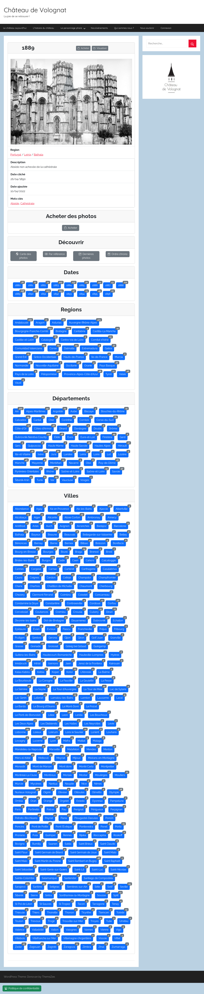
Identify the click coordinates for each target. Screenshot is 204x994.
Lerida (80, 714)
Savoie (117, 471)
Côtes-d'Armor (44, 428)
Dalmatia (70, 347)
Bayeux (36, 534)
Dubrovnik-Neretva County (32, 436)
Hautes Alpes (104, 445)
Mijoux (78, 757)
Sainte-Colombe (25, 877)
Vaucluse (68, 479)
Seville (125, 886)
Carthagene (89, 568)
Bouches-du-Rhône (114, 410)
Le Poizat (92, 705)
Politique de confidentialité (22, 988)
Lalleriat (39, 697)
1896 (109, 293)
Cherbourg (106, 585)
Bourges (49, 551)
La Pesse (107, 680)
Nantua (54, 783)
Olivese (63, 791)
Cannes (20, 568)
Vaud (19, 382)
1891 (44, 293)
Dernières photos (86, 256)
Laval (120, 697)
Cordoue (96, 602)
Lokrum (54, 731)
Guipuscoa (35, 445)
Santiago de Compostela (99, 877)
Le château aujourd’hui (14, 28)
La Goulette (88, 680)
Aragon (41, 322)
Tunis (41, 479)
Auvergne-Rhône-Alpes (84, 322)
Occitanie (72, 365)
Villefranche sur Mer (45, 937)
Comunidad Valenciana (29, 347)
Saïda (69, 843)
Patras (51, 808)
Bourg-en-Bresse (26, 551)
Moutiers (121, 774)
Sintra (49, 894)
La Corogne (47, 680)
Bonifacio (119, 542)
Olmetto (98, 791)
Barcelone (121, 525)
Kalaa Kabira (23, 671)
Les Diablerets (50, 723)
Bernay (39, 542)
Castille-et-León (25, 339)
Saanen (53, 843)
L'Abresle (86, 671)
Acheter (83, 48)
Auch (50, 525)
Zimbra (88, 946)
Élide (58, 436)
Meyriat (61, 757)
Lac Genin (22, 697)
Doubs (99, 428)
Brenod (95, 551)
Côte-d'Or (22, 428)
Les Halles (72, 723)
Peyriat (50, 817)
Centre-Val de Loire (73, 339)
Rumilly (37, 843)
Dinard (64, 428)
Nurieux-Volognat (26, 791)
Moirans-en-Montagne (102, 757)
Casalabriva (111, 568)
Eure (71, 436)
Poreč (105, 826)
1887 (109, 284)
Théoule (21, 912)
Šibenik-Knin (23, 479)
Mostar (84, 774)
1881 (31, 284)
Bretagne (62, 330)
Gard (123, 436)
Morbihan (56, 462)
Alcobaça (21, 516)
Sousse (102, 894)
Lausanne (104, 697)
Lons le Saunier (75, 731)
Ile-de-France (100, 356)
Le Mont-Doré (71, 705)
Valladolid (39, 929)
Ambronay (94, 516)
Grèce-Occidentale (46, 356)
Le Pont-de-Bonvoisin (29, 714)
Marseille (55, 748)
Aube (74, 410)
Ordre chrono (117, 254)
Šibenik (20, 894)
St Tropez (65, 903)
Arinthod (21, 525)
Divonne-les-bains (26, 620)
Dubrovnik (100, 620)
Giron (82, 637)
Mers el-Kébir (24, 757)
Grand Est (22, 356)
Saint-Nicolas (119, 869)
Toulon (20, 920)
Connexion (166, 28)
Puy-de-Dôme (108, 462)
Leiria (27, 154)
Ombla (20, 800)
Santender (71, 877)
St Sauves (46, 903)
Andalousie (22, 322)
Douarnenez (79, 620)
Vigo (119, 929)
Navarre (74, 462)
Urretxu (124, 920)
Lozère (123, 453)
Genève (37, 637)
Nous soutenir (147, 28)
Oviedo (81, 800)
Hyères (116, 654)
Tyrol (110, 373)
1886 (96, 284)
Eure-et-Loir (88, 436)
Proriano (21, 834)
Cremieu (62, 611)
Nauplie (70, 783)
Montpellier (108, 766)
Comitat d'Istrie (101, 339)
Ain (18, 410)
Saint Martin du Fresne (49, 860)
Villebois (21, 937)
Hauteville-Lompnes (92, 654)
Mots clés (17, 198)
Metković (44, 757)
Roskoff (118, 834)
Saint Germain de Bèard (50, 851)
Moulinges (102, 774)
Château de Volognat (35, 10)
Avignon (65, 525)
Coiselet (84, 594)
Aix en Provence (60, 508)
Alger (38, 516)
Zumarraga (119, 946)
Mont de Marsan (43, 766)
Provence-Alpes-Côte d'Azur (82, 373)
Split (116, 894)
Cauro (19, 577)
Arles (37, 525)
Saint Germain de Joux (84, 851)
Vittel (118, 937)
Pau (65, 808)
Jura (54, 453)
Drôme (114, 428)
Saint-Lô (80, 869)
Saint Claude (108, 843)
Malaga (98, 740)
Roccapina (101, 834)
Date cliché (18, 174)
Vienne (105, 929)
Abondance (23, 508)
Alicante (53, 516)
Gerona (53, 637)
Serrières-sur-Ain (78, 886)
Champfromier (108, 577)
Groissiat (54, 645)
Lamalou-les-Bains (63, 697)
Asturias (58, 322)
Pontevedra (87, 826)
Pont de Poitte (41, 826)
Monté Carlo (87, 766)
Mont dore (66, 766)
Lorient (96, 731)
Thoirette (53, 912)
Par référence (55, 254)
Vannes (89, 929)
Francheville (86, 628)
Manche (20, 462)
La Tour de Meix (94, 688)
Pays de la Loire (25, 373)
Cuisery (95, 611)
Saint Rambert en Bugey (83, 860)
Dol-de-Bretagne (55, 620)
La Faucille (67, 680)
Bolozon (101, 542)
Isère (42, 453)
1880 (19, 284)
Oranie (89, 365)
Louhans (112, 731)
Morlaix (68, 774)
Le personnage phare (73, 28)
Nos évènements (99, 28)
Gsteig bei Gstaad (77, 645)
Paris (19, 808)
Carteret (70, 568)
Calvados (21, 419)
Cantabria (80, 330)
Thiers (36, 912)
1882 (44, 284)
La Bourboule (24, 680)
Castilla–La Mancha (105, 330)
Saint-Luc (98, 869)
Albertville (122, 508)
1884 (70, 284)
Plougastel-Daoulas (87, 817)
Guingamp (101, 645)
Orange (49, 800)
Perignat (80, 808)
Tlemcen (104, 912)
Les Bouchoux (99, 714)
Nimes (99, 783)
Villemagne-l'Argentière (78, 937)
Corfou (113, 602)
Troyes (96, 920)
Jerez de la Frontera (91, 662)
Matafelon (74, 748)
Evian (37, 628)
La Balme (105, 671)
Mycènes (37, 783)
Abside (15, 203)
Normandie (22, 365)
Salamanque (50, 877)
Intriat (38, 662)
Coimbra (66, 594)
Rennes (68, 834)
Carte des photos (23, 256)
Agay (40, 508)
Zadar (19, 946)
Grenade (37, 645)
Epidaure (21, 628)
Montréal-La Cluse (27, 774)
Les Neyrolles (93, 723)
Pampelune (118, 800)
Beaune (53, 534)
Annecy (113, 516)
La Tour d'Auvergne (65, 688)
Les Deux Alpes (25, 723)
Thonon (70, 912)
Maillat (82, 740)
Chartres (36, 585)
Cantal (38, 419)
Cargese (37, 568)
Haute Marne (57, 445)
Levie (112, 723)
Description (18, 162)
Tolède (121, 912)
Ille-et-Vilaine (23, 453)
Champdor (85, 577)
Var (53, 479)
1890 (32, 293)
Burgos (47, 559)
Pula (36, 834)
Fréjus (104, 628)
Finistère (108, 436)
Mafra (67, 740)
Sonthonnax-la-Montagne (75, 894)
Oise (89, 462)
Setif (111, 886)
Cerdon (52, 577)
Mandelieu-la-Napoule (29, 748)
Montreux (51, 774)
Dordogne (81, 428)
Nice (85, 783)
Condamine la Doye (27, 602)
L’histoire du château (43, 28)
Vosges (85, 479)
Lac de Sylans (119, 688)
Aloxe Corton (73, 516)
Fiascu (68, 628)
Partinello (34, 808)
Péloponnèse (50, 373)
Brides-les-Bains (25, 559)
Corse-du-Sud (106, 419)
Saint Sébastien (25, 869)
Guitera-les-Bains (26, 654)
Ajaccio (104, 508)
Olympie (115, 791)
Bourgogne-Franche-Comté (32, 330)
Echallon (119, 620)
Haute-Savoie (80, 445)
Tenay (116, 903)
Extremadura (90, 347)
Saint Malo (111, 851)
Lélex (52, 714)
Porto (119, 826)
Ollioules (80, 791)
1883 (57, 284)
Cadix (62, 559)
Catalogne (48, 339)
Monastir (21, 766)
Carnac (54, 568)
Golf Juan (98, 637)
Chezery (21, 594)
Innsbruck (22, 662)
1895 (96, 293)
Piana (65, 817)
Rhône (51, 471)
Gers (18, 445)
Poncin (110, 817)
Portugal (15, 154)
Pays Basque (108, 365)
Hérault (123, 445)
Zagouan (35, 946)
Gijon (69, 637)
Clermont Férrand (43, 594)
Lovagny (21, 740)
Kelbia (41, 671)
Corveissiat (22, 611)
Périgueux (98, 808)
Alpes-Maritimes (36, 410)
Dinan (110, 611)
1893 (70, 293)
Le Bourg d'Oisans (45, 705)
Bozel (65, 551)
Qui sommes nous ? (124, 28)
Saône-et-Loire (71, 471)
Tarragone (99, 903)
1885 (83, 284)
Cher (52, 419)
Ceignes (35, 577)
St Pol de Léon (24, 903)
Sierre (35, 894)
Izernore (54, 662)
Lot (110, 453)
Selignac (56, 886)
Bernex (70, 542)
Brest (110, 551)
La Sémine (22, 688)
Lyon (54, 740)
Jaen (69, 662)
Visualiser (100, 48)
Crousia (78, 611)
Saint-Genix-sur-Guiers (54, 869)
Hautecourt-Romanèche (58, 654)
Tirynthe (87, 912)
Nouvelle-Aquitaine (48, 365)
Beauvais (70, 534)
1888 (122, 284)
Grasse (20, 645)
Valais (123, 373)
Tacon (82, 903)
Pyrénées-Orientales (28, 471)
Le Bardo (21, 705)
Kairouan (115, 662)
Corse (54, 347)
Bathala (38, 154)
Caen (76, 559)
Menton (108, 748)
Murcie (20, 783)
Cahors (91, 559)
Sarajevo (21, 886)
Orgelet (65, 800)
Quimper (51, 834)
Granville (116, 637)
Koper (56, 671)
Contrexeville (75, 602)
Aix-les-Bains (85, 508)
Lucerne (39, 740)
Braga (79, 551)
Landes (69, 453)
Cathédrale (27, 203)
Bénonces (22, 542)
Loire (98, 453)
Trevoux (36, 920)
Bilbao (85, 542)
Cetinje (68, 577)
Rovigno (21, 843)
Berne (54, 542)
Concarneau (103, 594)
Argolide (59, 410)
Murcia (120, 356)
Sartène (38, 886)
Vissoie (103, 937)
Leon (66, 714)
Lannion (86, 697)
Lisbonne (21, 731)
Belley (124, 534)
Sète (98, 886)
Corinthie (68, 419)
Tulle (110, 920)
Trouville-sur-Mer (73, 920)
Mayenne (38, 462)
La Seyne (41, 688)
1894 (83, 293)
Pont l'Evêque (65, 826)
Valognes (72, 929)
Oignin (48, 791)
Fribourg (120, 628)
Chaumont (87, 585)
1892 (57, 293)
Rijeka (83, 834)
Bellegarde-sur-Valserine (98, 534)
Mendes (92, 748)
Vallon (55, 929)
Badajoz (103, 525)
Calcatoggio (110, 559)
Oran (34, 800)
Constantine (54, 602)
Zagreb (53, 946)
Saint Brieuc (87, 843)
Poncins (20, 826)
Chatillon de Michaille (60, 585)
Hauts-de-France (75, 356)
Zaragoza (70, 946)
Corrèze (85, 419)
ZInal (102, 946)
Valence (20, 929)
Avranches (84, 525)
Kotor (70, 671)
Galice (109, 347)
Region (14, 149)
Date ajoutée (19, 186)
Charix (19, 585)
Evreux (52, 628)
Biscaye (90, 410)
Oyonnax (98, 800)
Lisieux (38, 731)
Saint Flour (22, 851)
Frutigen (21, 637)
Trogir (52, 920)
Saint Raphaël (113, 860)
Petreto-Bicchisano (27, 817)
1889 (18, 293)
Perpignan (117, 808)
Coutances (42, 611)
